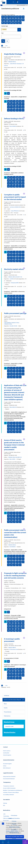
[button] (20, 1)
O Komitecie (14, 815)
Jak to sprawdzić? (22, 5)
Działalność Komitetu (14, 818)
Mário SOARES (12, 459)
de (20, 101)
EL (2, 19)
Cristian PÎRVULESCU (15, 211)
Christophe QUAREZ (15, 282)
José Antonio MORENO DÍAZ (15, 207)
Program (14, 824)
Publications (7, 716)
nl (20, 107)
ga (17, 104)
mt (17, 107)
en (11, 104)
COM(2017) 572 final (15, 322)
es (11, 101)
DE (17, 17)
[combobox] (11, 29)
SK (14, 22)
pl (23, 107)
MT (23, 19)
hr (20, 104)
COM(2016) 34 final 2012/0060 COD (15, 457)
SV (20, 22)
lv (8, 107)
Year (2, 33)
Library (4, 766)
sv (23, 110)
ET (20, 17)
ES (2, 17)
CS (8, 17)
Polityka (14, 821)
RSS (24, 8)
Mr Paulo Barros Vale (13, 649)
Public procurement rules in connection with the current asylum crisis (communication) (15, 533)
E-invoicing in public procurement (12, 640)
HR (8, 19)
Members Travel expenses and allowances (12, 790)
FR (23, 17)
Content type (4, 26)
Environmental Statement (9, 779)
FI (8, 22)
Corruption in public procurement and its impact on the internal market (15, 197)
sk (14, 110)
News (5, 704)
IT (11, 19)
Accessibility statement (8, 794)
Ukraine (14, 838)
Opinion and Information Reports (12, 699)
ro (11, 110)
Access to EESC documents (9, 788)
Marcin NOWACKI (12, 126)
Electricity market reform (14, 269)
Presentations (7, 712)
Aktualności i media (14, 827)
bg (8, 101)
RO (11, 22)
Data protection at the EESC (9, 776)
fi (17, 377)
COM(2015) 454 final (12, 545)
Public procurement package (15, 313)
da (17, 101)
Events (5, 708)
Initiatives (6, 695)
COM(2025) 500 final (12, 61)
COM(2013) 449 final (12, 647)
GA (5, 19)
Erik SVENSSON (12, 546)
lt (11, 107)
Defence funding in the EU (14, 118)
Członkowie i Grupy (14, 833)
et (23, 101)
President (14, 830)
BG (5, 17)
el (8, 104)
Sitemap (5, 803)
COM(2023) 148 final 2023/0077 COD (15, 277)
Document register (7, 763)
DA (11, 17)
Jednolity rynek (9, 726)
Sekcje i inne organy (14, 835)
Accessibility (17, 2)
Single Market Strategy (13, 54)
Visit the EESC (6, 753)
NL (2, 22)
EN (14, 17)
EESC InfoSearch (7, 768)
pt (8, 110)
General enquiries (7, 755)
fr (14, 104)
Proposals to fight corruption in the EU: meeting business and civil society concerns (15, 575)
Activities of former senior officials (11, 792)
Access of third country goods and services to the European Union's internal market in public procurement (14, 445)
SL (17, 22)
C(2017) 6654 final (7, 322)
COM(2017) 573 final (8, 324)
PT (5, 22)
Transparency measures (8, 786)
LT (17, 19)
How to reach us (6, 751)
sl (17, 110)
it (20, 371)
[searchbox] (10, 29)
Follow (24, 53)
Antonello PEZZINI (13, 326)
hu (14, 107)
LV (14, 19)
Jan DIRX (11, 279)
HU (20, 19)
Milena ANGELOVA (13, 407)
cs (14, 101)
